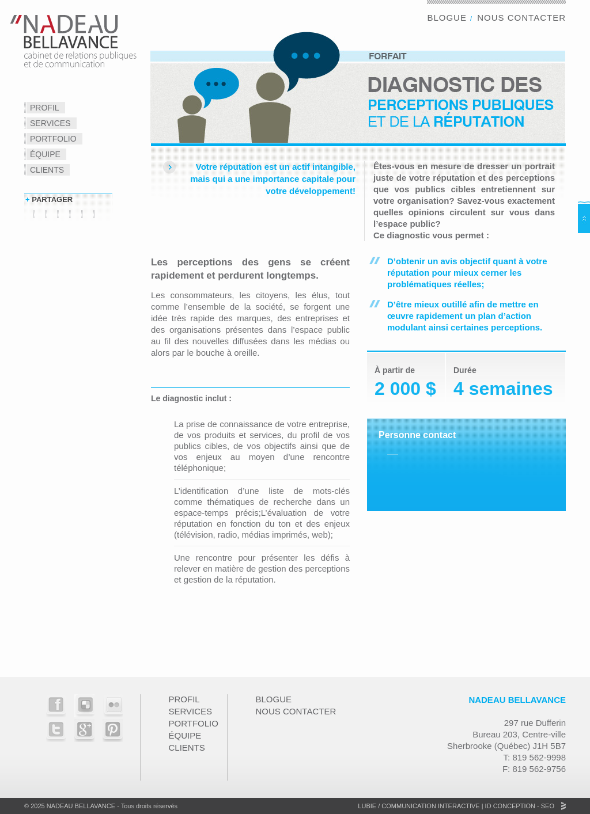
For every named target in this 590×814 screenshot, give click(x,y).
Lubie (367, 805)
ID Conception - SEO (518, 805)
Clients (47, 169)
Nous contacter (521, 17)
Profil (44, 107)
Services (50, 123)
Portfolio (53, 138)
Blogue (447, 17)
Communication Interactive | (432, 805)
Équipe (45, 154)
